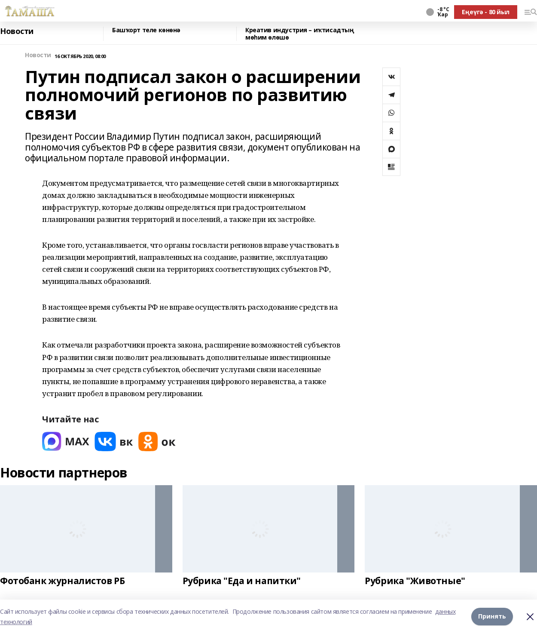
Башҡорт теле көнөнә (146, 30)
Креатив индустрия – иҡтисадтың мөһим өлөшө (299, 34)
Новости (17, 31)
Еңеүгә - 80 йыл (486, 12)
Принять (492, 616)
